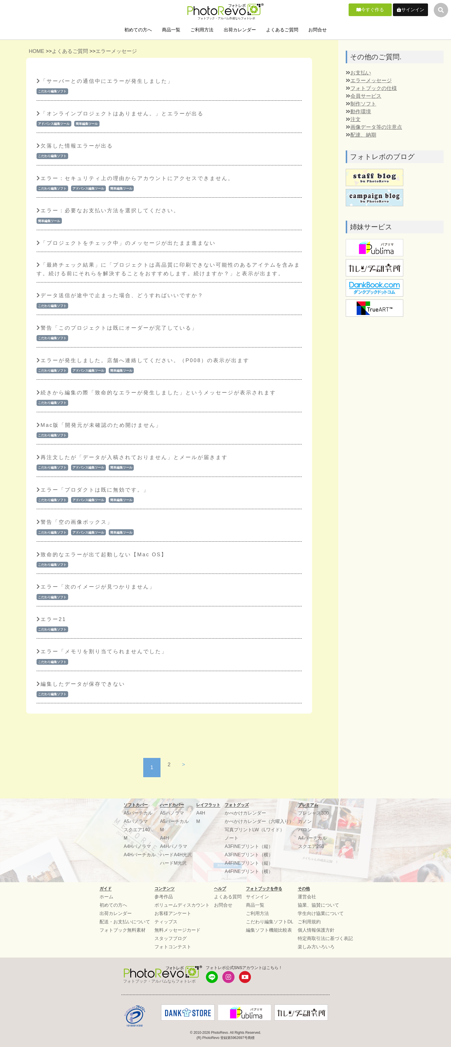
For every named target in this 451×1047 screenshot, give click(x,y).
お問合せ (317, 29)
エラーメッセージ (116, 51)
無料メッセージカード (177, 930)
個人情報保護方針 (316, 930)
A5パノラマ (136, 821)
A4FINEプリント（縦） (249, 863)
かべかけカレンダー (245, 813)
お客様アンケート (172, 913)
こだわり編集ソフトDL (269, 921)
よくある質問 (228, 896)
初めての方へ (138, 29)
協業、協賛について (318, 905)
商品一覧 (171, 29)
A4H (164, 838)
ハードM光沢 (173, 863)
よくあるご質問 (282, 29)
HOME (36, 51)
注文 (353, 119)
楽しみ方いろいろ (316, 946)
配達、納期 (361, 135)
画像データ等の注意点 (374, 127)
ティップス (165, 921)
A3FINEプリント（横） (249, 854)
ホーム (106, 896)
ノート (231, 838)
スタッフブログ (170, 938)
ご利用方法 (201, 29)
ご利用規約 (309, 921)
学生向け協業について (321, 913)
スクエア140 (137, 829)
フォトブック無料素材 (123, 930)
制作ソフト (361, 104)
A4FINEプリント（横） (249, 871)
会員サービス (363, 96)
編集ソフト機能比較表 (269, 930)
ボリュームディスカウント (182, 905)
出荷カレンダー (240, 29)
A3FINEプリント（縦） (249, 846)
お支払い (358, 73)
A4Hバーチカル (140, 854)
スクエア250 (311, 846)
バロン (305, 829)
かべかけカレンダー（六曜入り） (259, 821)
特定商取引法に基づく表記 (325, 938)
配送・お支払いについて (125, 921)
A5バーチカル (138, 813)
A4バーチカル (312, 838)
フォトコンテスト (172, 946)
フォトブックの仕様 (371, 88)
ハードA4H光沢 (176, 854)
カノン (305, 821)
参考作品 (163, 896)
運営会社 (307, 896)
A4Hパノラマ (137, 846)
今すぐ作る (372, 9)
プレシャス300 (313, 813)
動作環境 (358, 111)
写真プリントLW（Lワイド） (254, 829)
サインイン (412, 9)
